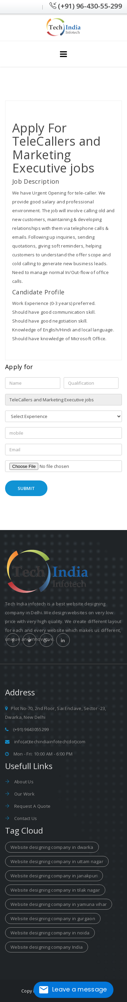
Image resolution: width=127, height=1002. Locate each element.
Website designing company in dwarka (51, 847)
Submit (26, 488)
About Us (23, 782)
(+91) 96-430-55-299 (85, 6)
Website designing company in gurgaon (52, 918)
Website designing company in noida (49, 933)
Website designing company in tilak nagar (55, 890)
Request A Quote (31, 806)
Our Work (24, 794)
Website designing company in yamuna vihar (58, 904)
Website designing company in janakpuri (54, 876)
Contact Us (25, 818)
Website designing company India (46, 947)
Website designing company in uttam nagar (56, 861)
